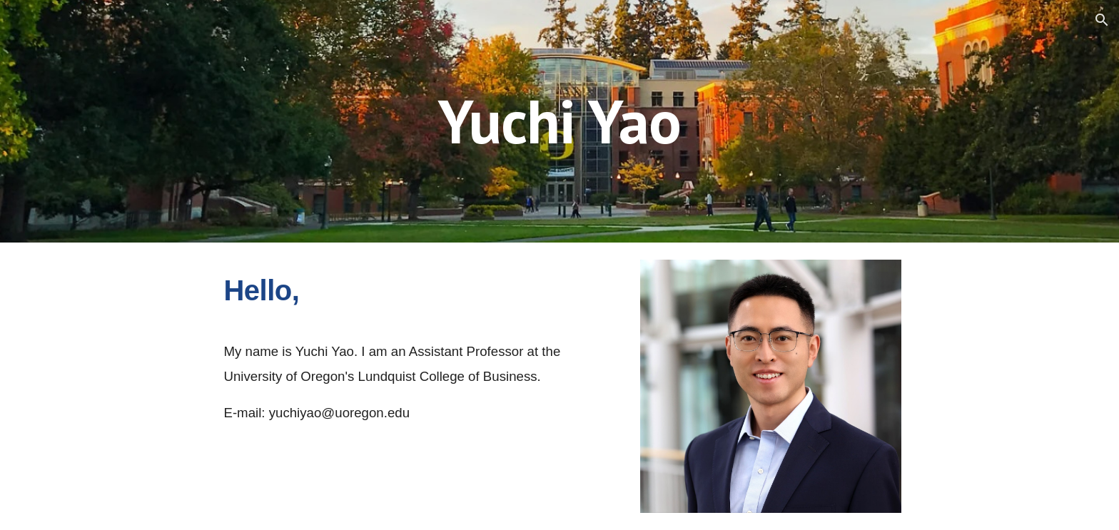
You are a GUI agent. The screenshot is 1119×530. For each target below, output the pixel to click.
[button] (1102, 20)
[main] (559, 121)
